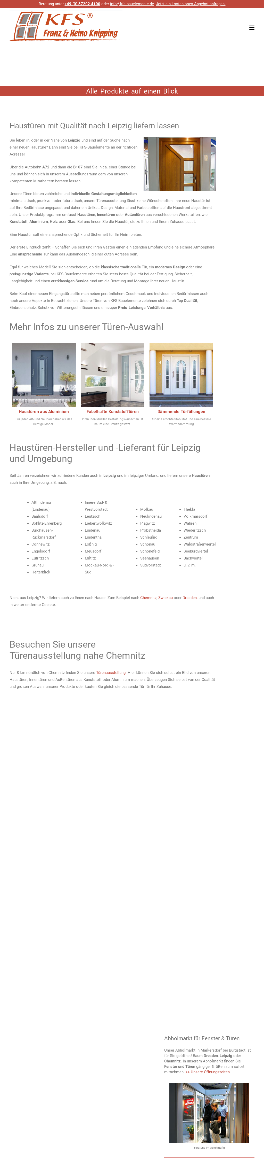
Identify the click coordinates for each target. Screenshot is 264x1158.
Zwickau (165, 597)
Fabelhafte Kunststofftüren (113, 411)
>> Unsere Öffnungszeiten (208, 1072)
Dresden (190, 597)
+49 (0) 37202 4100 (82, 4)
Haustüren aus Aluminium (44, 411)
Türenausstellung (111, 672)
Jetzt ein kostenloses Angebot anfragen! (191, 4)
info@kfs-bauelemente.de (132, 4)
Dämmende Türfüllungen (181, 411)
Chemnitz (148, 597)
